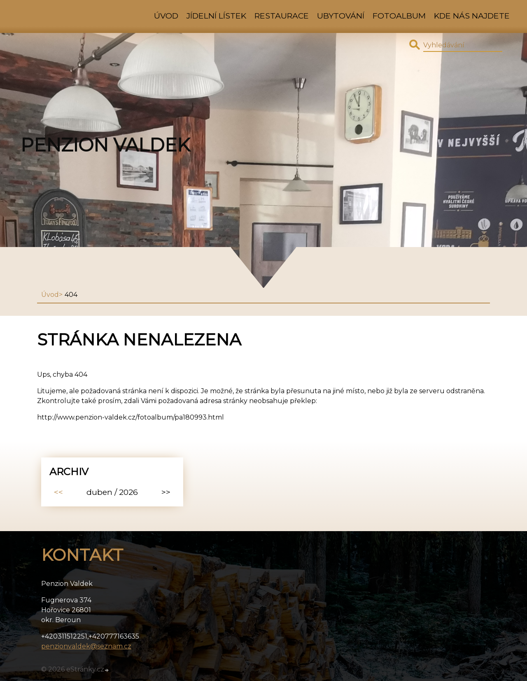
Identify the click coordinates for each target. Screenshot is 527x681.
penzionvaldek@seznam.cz (86, 646)
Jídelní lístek (216, 16)
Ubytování (340, 16)
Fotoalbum (399, 16)
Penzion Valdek (105, 145)
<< (58, 492)
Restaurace (281, 16)
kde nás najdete (472, 16)
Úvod (166, 16)
